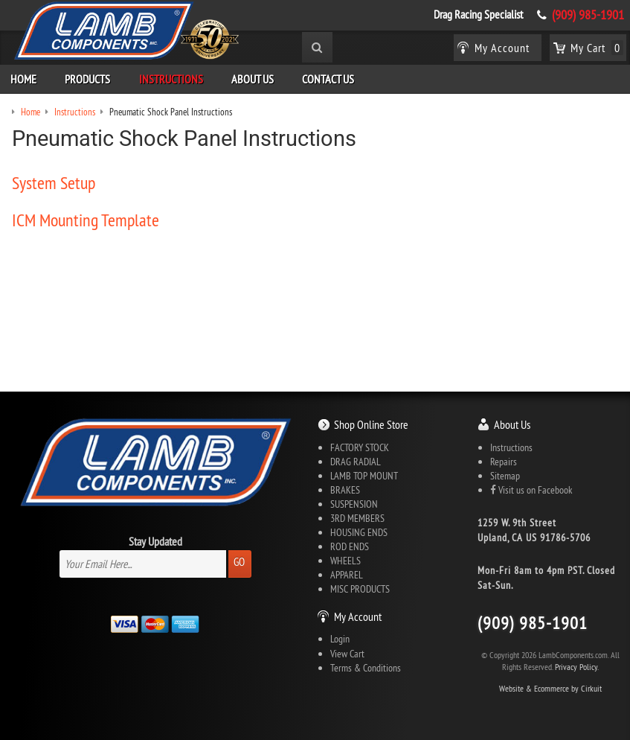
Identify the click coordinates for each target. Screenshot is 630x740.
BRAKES (345, 490)
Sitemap (505, 475)
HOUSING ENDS (359, 532)
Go (239, 562)
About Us (252, 78)
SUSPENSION (354, 504)
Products (87, 78)
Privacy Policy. (577, 666)
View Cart (347, 653)
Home (23, 78)
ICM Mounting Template (85, 219)
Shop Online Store (371, 424)
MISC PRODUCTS (360, 589)
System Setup (53, 182)
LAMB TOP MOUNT (364, 475)
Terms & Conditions (365, 667)
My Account (358, 616)
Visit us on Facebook (531, 490)
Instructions (171, 78)
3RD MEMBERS (357, 518)
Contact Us (328, 78)
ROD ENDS (349, 546)
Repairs (503, 461)
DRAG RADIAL (355, 461)
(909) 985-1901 (588, 15)
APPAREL (346, 574)
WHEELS (345, 560)
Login (340, 638)
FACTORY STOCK (359, 447)
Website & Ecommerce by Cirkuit (550, 688)
